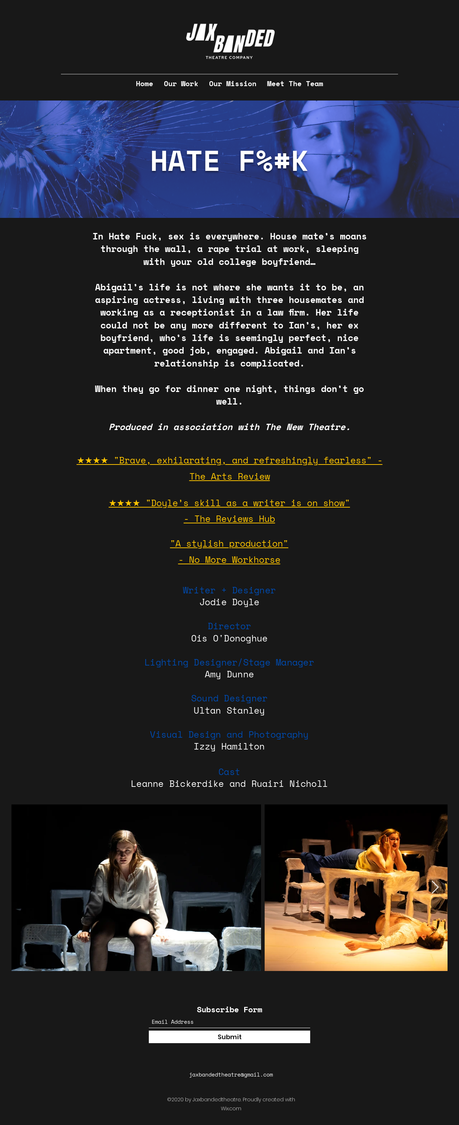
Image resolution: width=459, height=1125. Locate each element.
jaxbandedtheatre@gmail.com (231, 1074)
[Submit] (229, 1037)
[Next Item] (435, 888)
